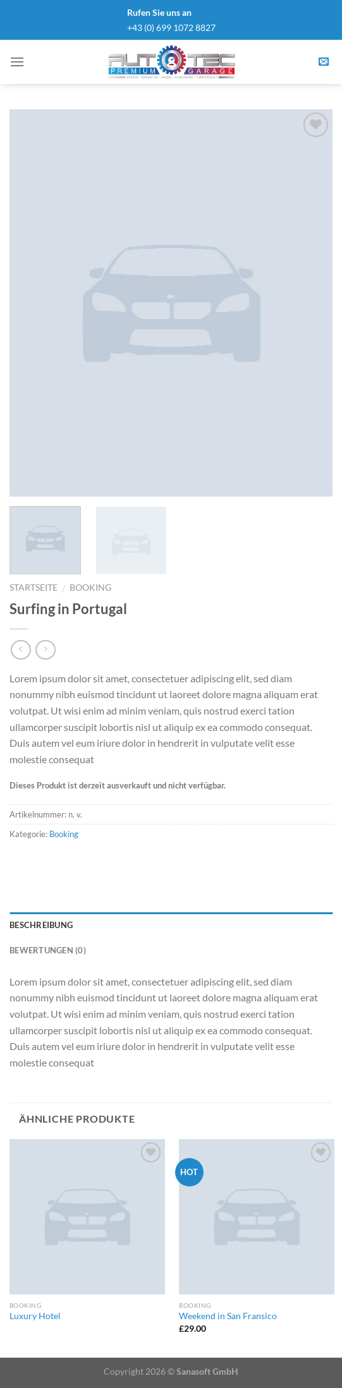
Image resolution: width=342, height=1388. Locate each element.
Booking (90, 587)
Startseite (33, 587)
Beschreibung (41, 925)
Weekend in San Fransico (228, 1316)
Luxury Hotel (35, 1316)
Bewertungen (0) (47, 950)
